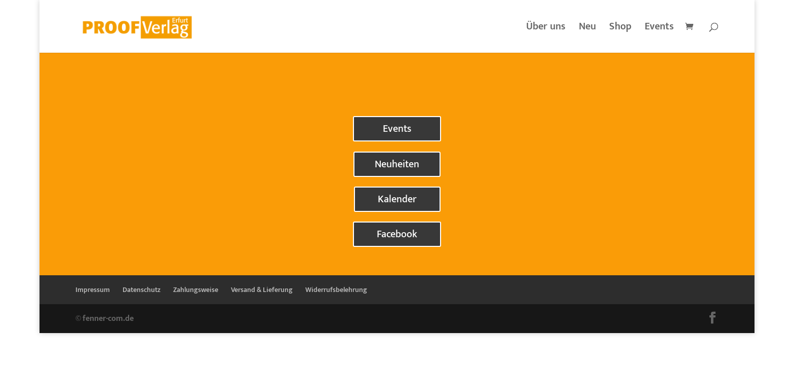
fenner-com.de (108, 318)
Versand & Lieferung (262, 290)
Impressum (92, 290)
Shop (620, 29)
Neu (587, 29)
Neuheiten (397, 164)
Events (659, 29)
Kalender (397, 199)
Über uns (546, 29)
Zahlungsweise (195, 290)
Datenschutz (142, 290)
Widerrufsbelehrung (336, 290)
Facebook (397, 234)
